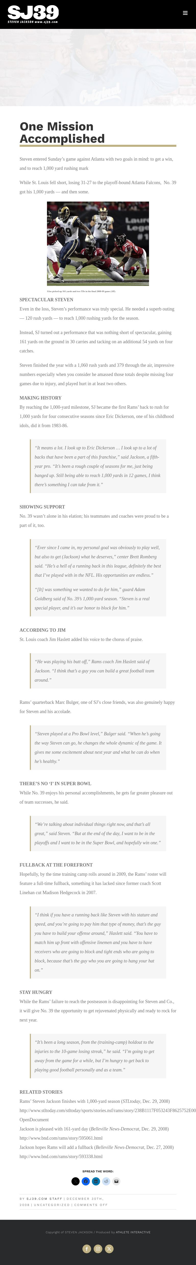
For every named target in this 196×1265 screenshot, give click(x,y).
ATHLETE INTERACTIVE (133, 1232)
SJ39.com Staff (45, 1199)
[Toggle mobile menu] (185, 13)
